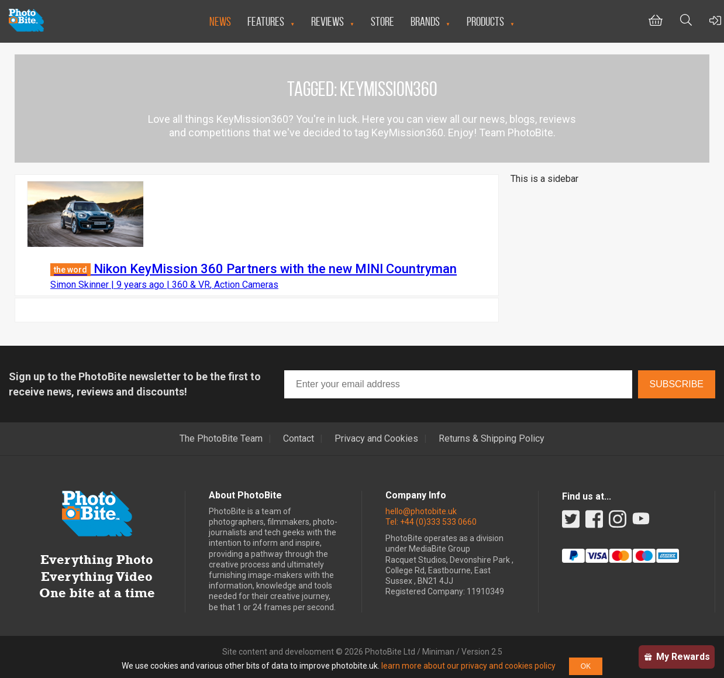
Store (382, 21)
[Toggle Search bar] (686, 21)
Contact (298, 438)
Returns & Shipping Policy (491, 438)
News (220, 21)
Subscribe (677, 384)
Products (485, 21)
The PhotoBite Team (221, 438)
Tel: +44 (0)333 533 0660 (431, 521)
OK (586, 666)
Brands (425, 21)
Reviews (327, 21)
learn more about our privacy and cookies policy (468, 665)
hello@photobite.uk (421, 511)
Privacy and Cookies (376, 438)
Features (265, 21)
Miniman (438, 651)
